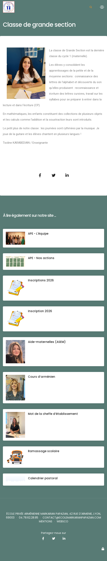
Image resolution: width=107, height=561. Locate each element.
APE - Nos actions (41, 258)
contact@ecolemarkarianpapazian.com (72, 517)
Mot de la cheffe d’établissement (53, 414)
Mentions (45, 521)
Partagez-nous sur (53, 533)
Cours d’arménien (41, 377)
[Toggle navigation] (102, 7)
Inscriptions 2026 (41, 280)
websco (62, 521)
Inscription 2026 (40, 311)
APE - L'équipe (38, 234)
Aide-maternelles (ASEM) (47, 342)
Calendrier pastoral (43, 478)
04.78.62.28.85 (28, 517)
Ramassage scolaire (43, 451)
